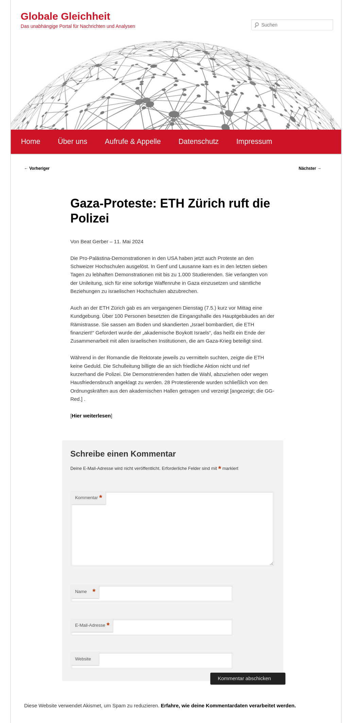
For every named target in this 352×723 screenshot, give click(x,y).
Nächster (310, 168)
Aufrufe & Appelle (133, 141)
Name (85, 592)
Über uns (72, 141)
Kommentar (88, 498)
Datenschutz (198, 141)
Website (83, 658)
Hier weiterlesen (91, 415)
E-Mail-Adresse (92, 625)
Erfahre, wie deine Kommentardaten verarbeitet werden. (228, 705)
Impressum (254, 141)
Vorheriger (37, 168)
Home (30, 141)
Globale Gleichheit (65, 16)
